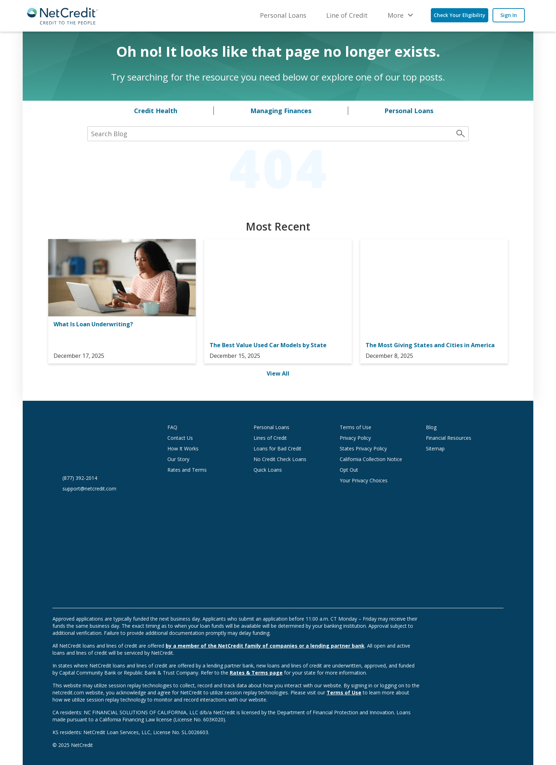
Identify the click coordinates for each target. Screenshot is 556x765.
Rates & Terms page (256, 672)
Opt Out (349, 469)
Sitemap (435, 448)
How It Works (183, 448)
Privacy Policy (355, 437)
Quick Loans (268, 469)
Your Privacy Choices (370, 480)
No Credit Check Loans (280, 459)
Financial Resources (448, 437)
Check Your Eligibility (459, 15)
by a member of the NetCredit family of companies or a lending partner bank (265, 645)
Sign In (508, 15)
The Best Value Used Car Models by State (268, 345)
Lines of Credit (270, 437)
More (396, 15)
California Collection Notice (371, 459)
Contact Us (180, 437)
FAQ (172, 427)
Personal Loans (283, 15)
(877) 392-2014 (79, 478)
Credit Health (155, 110)
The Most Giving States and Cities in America (430, 345)
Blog (431, 427)
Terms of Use (355, 427)
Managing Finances (280, 110)
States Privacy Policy (363, 448)
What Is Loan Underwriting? (93, 324)
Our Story (178, 459)
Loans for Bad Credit (277, 448)
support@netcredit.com (89, 488)
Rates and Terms (187, 469)
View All (278, 373)
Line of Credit (347, 15)
